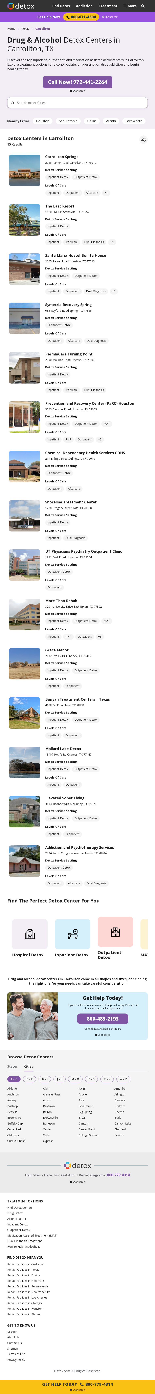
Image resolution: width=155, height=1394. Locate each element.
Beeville (12, 1112)
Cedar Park (14, 1129)
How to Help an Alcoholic (23, 1246)
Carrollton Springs (61, 156)
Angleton (13, 1094)
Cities (28, 1066)
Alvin (82, 1088)
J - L (59, 1079)
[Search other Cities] (80, 103)
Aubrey (11, 1100)
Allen (46, 1088)
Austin (111, 121)
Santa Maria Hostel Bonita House (75, 255)
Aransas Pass (52, 1094)
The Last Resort (59, 206)
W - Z (123, 1079)
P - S (91, 1079)
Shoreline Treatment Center (71, 502)
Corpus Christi (16, 1141)
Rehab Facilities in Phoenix (24, 1314)
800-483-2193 (103, 1018)
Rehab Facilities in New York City (28, 1292)
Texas (25, 28)
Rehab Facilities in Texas (23, 1269)
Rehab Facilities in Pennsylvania (27, 1286)
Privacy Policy (16, 1360)
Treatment (108, 6)
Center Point (87, 1129)
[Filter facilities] (143, 139)
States (12, 1066)
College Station (88, 1135)
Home (11, 28)
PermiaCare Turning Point (69, 354)
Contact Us (14, 1343)
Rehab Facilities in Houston (25, 1308)
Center (47, 1129)
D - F (29, 1079)
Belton (47, 1112)
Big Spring (85, 1112)
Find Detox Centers (19, 1208)
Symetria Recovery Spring (68, 304)
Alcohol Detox (16, 1219)
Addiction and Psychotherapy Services (79, 847)
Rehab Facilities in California (25, 1264)
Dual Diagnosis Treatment (24, 1241)
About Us (13, 1337)
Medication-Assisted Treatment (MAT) (32, 1235)
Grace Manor (57, 650)
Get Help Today (77, 1384)
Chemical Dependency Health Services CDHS (85, 452)
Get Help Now (48, 17)
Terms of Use (16, 1354)
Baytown (49, 1106)
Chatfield (120, 1129)
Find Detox (60, 6)
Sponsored (110, 17)
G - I (45, 1079)
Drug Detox (15, 1213)
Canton (83, 1123)
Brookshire (14, 1117)
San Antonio (68, 121)
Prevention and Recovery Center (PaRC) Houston (89, 403)
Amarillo (119, 1088)
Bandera (120, 1100)
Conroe (119, 1135)
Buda (117, 1117)
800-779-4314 (118, 1175)
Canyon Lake (122, 1123)
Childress (13, 1135)
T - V (107, 1079)
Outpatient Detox (18, 1230)
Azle (81, 1100)
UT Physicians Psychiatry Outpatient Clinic (83, 551)
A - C (14, 1079)
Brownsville (50, 1117)
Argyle (83, 1094)
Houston (42, 121)
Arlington (120, 1094)
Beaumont (86, 1106)
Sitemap (12, 1348)
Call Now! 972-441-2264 (77, 82)
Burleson (49, 1123)
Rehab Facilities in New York (25, 1281)
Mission (12, 1332)
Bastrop (12, 1106)
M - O (75, 1079)
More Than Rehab (61, 600)
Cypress (48, 1141)
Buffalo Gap (15, 1123)
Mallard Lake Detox (63, 748)
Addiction (84, 6)
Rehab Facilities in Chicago (24, 1303)
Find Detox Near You (25, 1258)
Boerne (119, 1112)
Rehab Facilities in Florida (23, 1275)
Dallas (91, 121)
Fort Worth (134, 121)
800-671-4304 (81, 17)
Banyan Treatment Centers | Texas (77, 699)
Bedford (119, 1106)
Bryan (82, 1117)
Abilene (12, 1088)
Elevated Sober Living (65, 798)
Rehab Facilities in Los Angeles (27, 1297)
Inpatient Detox (17, 1224)
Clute (46, 1135)
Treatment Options (25, 1201)
